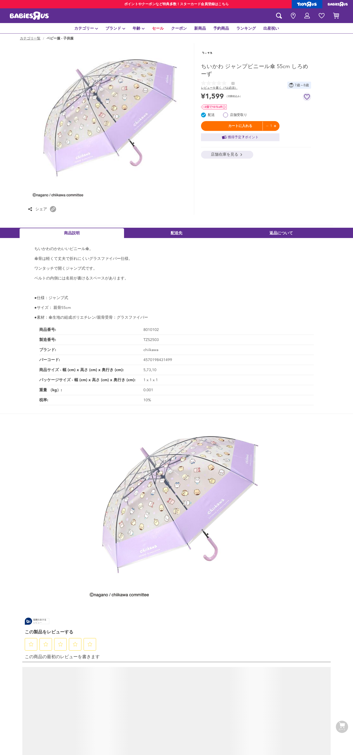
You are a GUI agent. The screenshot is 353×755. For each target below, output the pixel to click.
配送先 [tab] (176, 233)
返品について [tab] (281, 233)
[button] (53, 209)
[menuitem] (86, 28)
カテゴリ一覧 (30, 38)
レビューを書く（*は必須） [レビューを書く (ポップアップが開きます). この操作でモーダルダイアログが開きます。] (219, 87)
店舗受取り (238, 115)
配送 (211, 115)
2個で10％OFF (213, 107)
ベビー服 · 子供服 (60, 38)
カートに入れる (240, 126)
